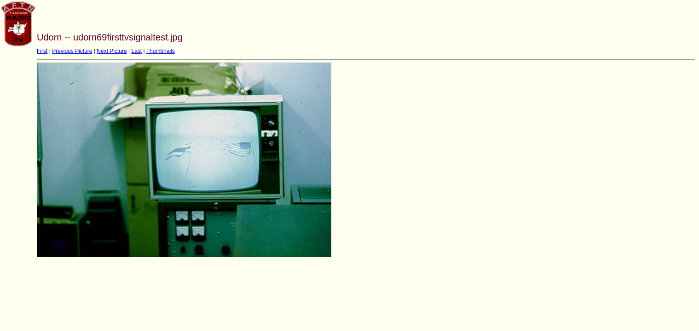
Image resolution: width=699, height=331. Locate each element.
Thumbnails (160, 51)
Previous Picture (72, 51)
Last (136, 51)
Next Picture (112, 51)
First (42, 51)
